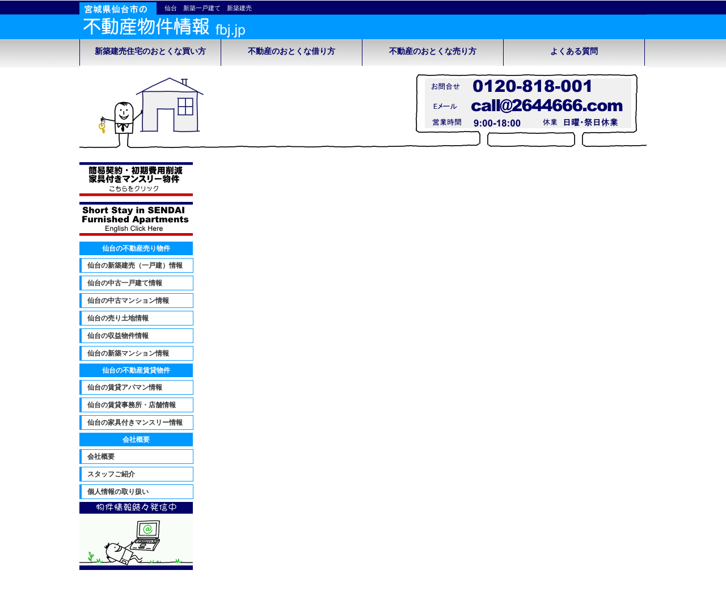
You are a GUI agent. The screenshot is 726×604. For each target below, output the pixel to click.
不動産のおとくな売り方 (432, 51)
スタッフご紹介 (111, 474)
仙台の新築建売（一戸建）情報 (135, 265)
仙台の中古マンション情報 (128, 301)
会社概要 (101, 457)
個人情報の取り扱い (118, 492)
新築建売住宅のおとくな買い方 (150, 51)
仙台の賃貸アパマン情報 (124, 387)
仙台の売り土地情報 (118, 318)
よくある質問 (574, 51)
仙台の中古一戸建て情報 (124, 283)
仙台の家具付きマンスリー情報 (135, 422)
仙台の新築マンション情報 (128, 353)
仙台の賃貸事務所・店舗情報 (131, 405)
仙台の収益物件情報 (118, 336)
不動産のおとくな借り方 (291, 51)
